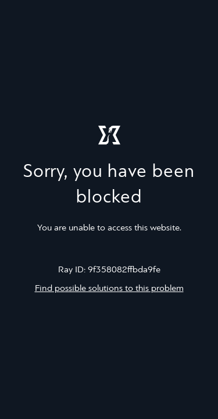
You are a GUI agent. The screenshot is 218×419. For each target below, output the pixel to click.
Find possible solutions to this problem (109, 288)
